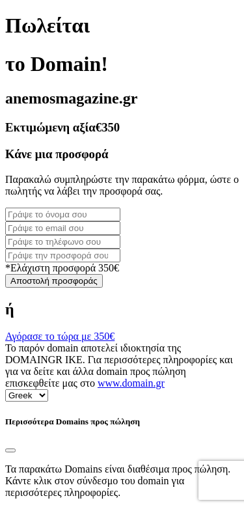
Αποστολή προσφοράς (54, 281)
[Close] (10, 450)
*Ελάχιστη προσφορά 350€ (62, 267)
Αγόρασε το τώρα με (60, 336)
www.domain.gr (131, 383)
